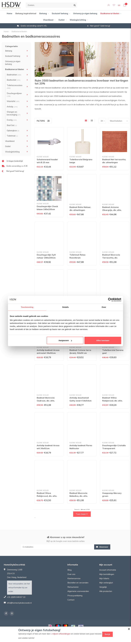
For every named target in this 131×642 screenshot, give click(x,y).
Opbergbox (13, 130)
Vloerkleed (48, 20)
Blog (69, 570)
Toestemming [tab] (27, 307)
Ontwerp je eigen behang (85, 13)
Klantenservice (73, 578)
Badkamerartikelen (109, 13)
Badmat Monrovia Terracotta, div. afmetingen (111, 257)
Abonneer (102, 547)
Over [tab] (104, 307)
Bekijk (107, 634)
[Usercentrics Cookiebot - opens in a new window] (110, 300)
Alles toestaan (102, 340)
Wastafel (13, 101)
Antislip (12, 106)
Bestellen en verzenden (77, 582)
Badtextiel (13, 80)
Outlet (61, 20)
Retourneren (73, 587)
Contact (70, 600)
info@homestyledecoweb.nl (19, 603)
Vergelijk (103, 587)
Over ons (71, 574)
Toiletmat (12, 136)
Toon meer (82, 514)
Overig (12, 120)
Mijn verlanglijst (106, 582)
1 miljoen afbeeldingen (60, 634)
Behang (43, 13)
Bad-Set (12, 125)
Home (9, 13)
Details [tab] (65, 307)
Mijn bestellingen (106, 574)
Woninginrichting (78, 20)
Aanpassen (65, 340)
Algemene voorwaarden (78, 591)
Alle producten (105, 591)
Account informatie (107, 570)
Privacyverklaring (74, 595)
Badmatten (14, 74)
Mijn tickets (104, 578)
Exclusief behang (60, 13)
